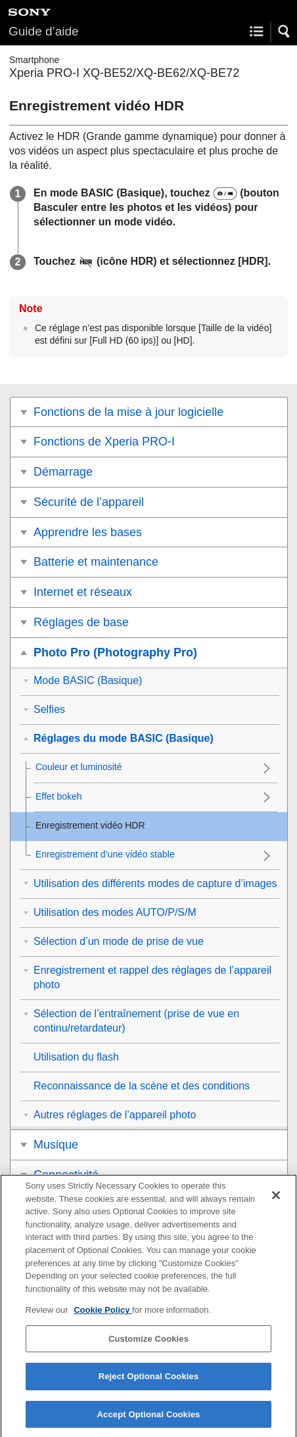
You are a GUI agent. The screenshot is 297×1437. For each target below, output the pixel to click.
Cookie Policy (103, 1318)
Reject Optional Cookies (149, 1384)
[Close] (276, 1203)
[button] (284, 31)
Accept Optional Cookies (148, 1422)
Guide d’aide (44, 31)
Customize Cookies (148, 1346)
